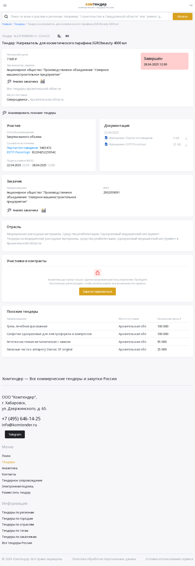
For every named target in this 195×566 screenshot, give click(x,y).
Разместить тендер (16, 492)
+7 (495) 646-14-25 (21, 418)
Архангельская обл (132, 326)
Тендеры (8, 462)
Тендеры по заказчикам (19, 537)
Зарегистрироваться (97, 291)
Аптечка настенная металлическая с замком (38, 342)
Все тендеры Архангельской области (34, 89)
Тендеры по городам (17, 518)
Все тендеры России (17, 543)
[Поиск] (6, 17)
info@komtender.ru (19, 424)
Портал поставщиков (22, 148)
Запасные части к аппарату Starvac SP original (40, 349)
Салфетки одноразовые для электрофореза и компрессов (49, 334)
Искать (182, 16)
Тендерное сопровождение (22, 480)
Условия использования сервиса (169, 559)
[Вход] (190, 5)
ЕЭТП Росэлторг (18, 152)
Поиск (6, 456)
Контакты (9, 474)
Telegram (14, 434)
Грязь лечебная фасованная (27, 326)
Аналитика (9, 468)
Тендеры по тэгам (15, 531)
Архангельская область (47, 99)
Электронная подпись (18, 486)
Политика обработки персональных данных (104, 559)
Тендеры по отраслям (18, 524)
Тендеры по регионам (18, 512)
